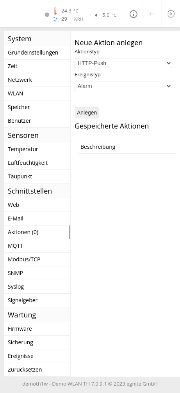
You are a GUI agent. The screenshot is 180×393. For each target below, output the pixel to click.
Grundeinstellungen (33, 52)
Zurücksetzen (25, 369)
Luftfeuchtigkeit (28, 162)
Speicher (19, 107)
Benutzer (19, 120)
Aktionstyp (87, 51)
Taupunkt (20, 176)
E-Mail (15, 218)
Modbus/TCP (24, 259)
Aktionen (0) (23, 232)
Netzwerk (20, 79)
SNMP (15, 273)
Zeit (12, 66)
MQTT (15, 245)
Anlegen (87, 112)
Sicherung (20, 342)
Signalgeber (22, 300)
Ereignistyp (88, 74)
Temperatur (23, 149)
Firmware (20, 328)
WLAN (15, 93)
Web (13, 204)
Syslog (16, 286)
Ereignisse (21, 356)
